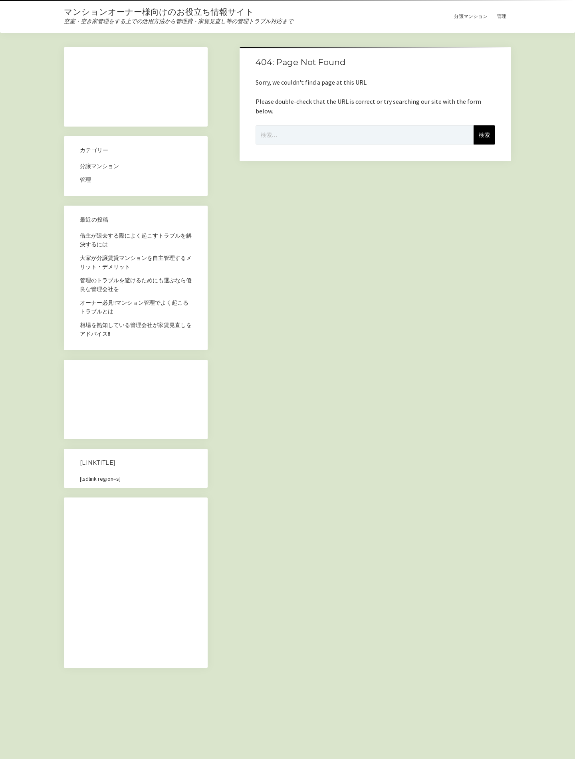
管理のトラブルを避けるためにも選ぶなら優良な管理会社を (136, 285)
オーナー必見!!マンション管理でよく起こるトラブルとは (134, 307)
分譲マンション (471, 16)
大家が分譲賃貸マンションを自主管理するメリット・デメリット (136, 262)
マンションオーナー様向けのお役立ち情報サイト (159, 12)
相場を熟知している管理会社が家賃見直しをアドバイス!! (136, 329)
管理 (501, 16)
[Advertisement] (136, 89)
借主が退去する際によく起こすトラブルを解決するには (136, 240)
